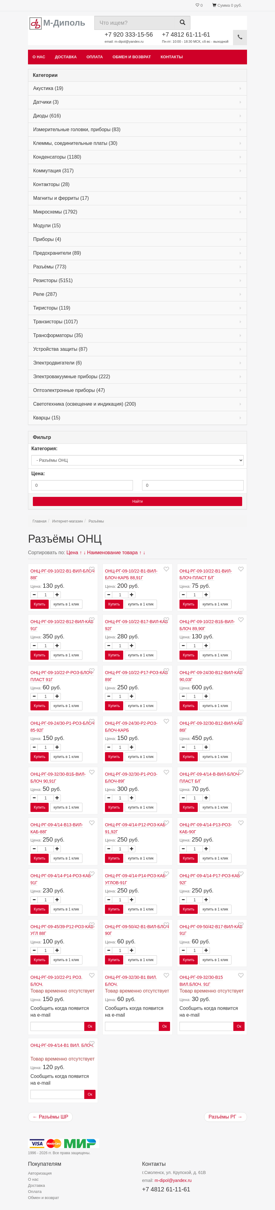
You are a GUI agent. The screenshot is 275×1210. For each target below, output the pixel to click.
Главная (40, 521)
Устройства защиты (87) (60, 349)
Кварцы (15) (46, 417)
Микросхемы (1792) (55, 211)
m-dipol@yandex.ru (173, 1180)
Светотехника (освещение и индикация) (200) (84, 404)
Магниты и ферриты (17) (61, 198)
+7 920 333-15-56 (129, 37)
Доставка (66, 57)
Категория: (44, 448)
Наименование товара (112, 552)
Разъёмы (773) (49, 266)
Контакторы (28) (51, 184)
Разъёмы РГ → (225, 1116)
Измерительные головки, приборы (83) (76, 129)
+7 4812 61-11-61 (195, 37)
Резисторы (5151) (53, 280)
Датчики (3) (46, 102)
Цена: (38, 473)
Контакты (172, 57)
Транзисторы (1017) (55, 321)
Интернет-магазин (67, 521)
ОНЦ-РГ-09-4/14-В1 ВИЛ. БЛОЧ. (62, 1045)
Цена (72, 552)
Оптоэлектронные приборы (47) (69, 390)
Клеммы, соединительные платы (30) (75, 143)
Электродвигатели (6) (57, 362)
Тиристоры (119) (51, 308)
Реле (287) (45, 294)
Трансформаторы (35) (58, 335)
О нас (39, 57)
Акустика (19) (48, 88)
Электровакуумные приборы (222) (71, 376)
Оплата (94, 57)
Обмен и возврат (132, 57)
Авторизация (40, 1173)
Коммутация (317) (53, 170)
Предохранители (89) (57, 253)
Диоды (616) (47, 115)
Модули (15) (47, 225)
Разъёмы (96, 521)
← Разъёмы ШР (50, 1116)
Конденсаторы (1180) (57, 157)
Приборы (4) (47, 239)
